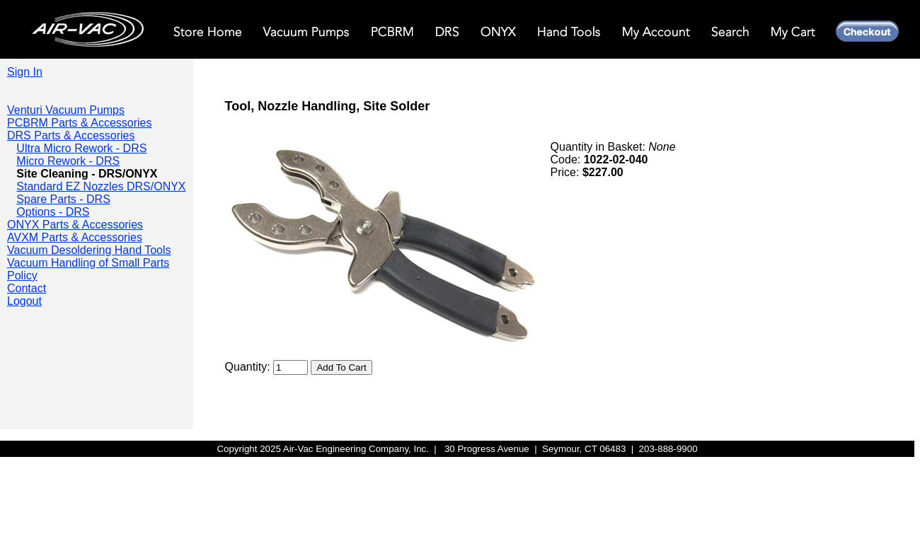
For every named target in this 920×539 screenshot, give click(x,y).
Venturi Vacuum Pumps (66, 110)
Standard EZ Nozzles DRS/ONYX (100, 186)
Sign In (24, 72)
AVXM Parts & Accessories (74, 237)
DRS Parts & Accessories (71, 135)
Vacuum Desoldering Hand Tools (89, 250)
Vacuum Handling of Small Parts (88, 263)
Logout (24, 301)
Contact (26, 288)
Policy (22, 276)
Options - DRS (52, 212)
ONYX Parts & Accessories (75, 225)
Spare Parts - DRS (63, 199)
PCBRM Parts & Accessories (79, 123)
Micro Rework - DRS (68, 161)
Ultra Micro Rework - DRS (81, 148)
